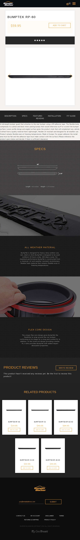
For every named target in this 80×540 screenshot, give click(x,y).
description (10, 116)
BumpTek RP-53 (40, 422)
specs (24, 116)
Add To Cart (14, 429)
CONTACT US (20, 516)
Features (37, 116)
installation (54, 116)
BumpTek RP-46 (14, 422)
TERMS (61, 516)
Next (71, 77)
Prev (9, 77)
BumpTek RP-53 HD (27, 460)
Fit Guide (71, 116)
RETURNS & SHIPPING (31, 520)
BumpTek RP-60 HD (66, 422)
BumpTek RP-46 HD (53, 460)
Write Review (66, 368)
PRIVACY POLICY (50, 520)
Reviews (40, 118)
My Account (35, 516)
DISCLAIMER (49, 516)
